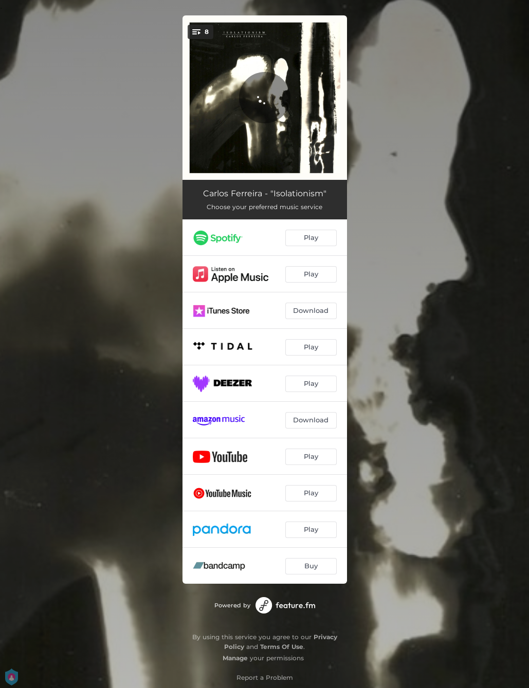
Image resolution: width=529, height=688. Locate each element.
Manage (235, 658)
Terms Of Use (281, 646)
